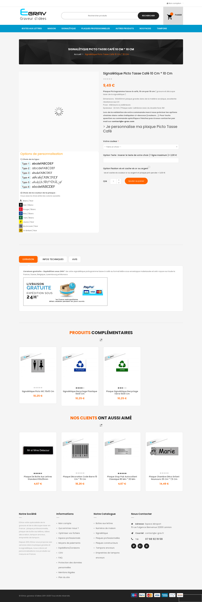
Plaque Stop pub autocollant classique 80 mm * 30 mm (122, 478)
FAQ (60, 557)
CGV (60, 552)
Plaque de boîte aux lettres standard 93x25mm (38, 478)
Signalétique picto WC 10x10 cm (38, 391)
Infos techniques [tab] (53, 259)
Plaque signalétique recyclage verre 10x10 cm (122, 392)
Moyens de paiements (69, 543)
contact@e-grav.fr (154, 533)
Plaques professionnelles (108, 538)
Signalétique (102, 533)
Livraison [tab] (28, 259)
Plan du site (64, 577)
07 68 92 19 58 (154, 539)
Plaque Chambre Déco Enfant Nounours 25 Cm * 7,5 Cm (164, 478)
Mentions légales (66, 572)
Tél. (137, 539)
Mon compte (64, 523)
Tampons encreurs (105, 547)
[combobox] (110, 15)
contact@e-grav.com (123, 121)
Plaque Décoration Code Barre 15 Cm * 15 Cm (80, 478)
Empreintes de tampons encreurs (108, 555)
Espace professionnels (69, 538)
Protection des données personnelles (70, 565)
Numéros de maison (106, 528)
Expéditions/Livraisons (69, 547)
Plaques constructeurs (107, 543)
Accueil (77, 54)
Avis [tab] (74, 259)
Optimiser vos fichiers (69, 533)
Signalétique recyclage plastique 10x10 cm (80, 392)
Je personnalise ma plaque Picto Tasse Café (140, 129)
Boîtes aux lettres (104, 523)
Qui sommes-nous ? (68, 528)
